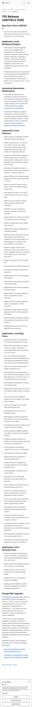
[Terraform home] (6, 3)
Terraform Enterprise (20, 9)
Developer (4, 9)
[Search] (24, 2)
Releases (4, 11)
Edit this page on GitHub (9, 664)
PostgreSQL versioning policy (14, 597)
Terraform (11, 9)
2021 (9, 11)
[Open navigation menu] (28, 2)
